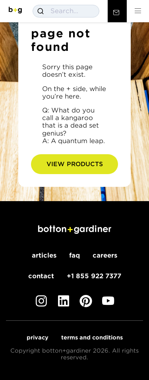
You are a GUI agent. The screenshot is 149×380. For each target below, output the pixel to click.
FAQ (74, 255)
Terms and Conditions (92, 337)
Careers (105, 255)
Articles (44, 255)
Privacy (37, 337)
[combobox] (66, 11)
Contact (41, 276)
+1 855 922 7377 (94, 276)
